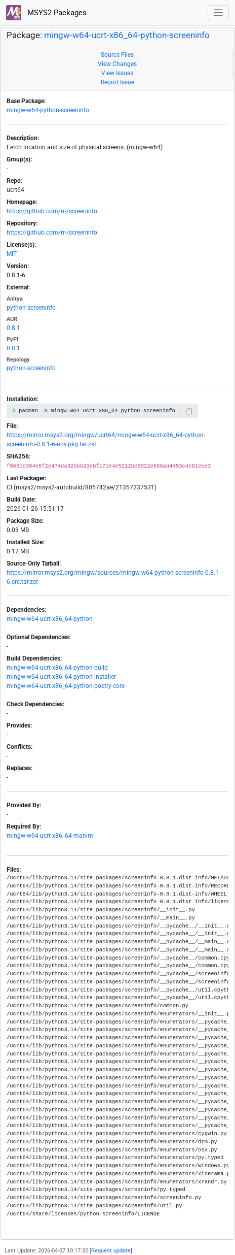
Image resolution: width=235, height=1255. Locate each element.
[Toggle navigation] (218, 13)
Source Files (117, 54)
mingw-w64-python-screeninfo (48, 110)
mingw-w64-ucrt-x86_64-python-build (57, 667)
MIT (12, 253)
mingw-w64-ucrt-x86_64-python (50, 618)
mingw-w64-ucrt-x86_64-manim (50, 835)
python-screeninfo (31, 307)
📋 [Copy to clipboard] (189, 411)
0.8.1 (13, 328)
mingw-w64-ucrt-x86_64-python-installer (61, 676)
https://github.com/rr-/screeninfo (52, 211)
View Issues (117, 73)
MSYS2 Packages (46, 12)
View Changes (117, 64)
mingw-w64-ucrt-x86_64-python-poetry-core (66, 685)
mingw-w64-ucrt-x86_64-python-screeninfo (127, 35)
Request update (111, 1250)
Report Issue (117, 82)
